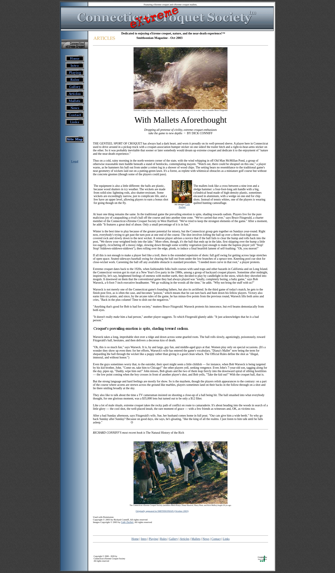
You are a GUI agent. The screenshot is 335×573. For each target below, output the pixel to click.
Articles (184, 539)
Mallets (195, 539)
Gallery (173, 539)
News (206, 539)
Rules (163, 539)
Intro (144, 539)
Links (226, 539)
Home (135, 539)
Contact (216, 539)
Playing (153, 539)
